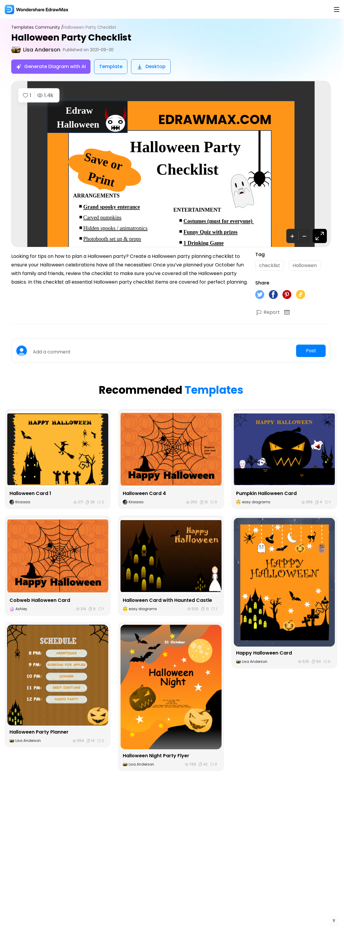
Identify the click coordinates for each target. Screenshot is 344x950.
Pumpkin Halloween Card (266, 493)
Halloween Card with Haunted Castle (167, 600)
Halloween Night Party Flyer (156, 755)
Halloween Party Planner (39, 732)
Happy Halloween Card (264, 653)
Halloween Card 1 (30, 493)
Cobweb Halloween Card (39, 600)
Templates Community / (37, 27)
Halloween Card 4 (144, 493)
